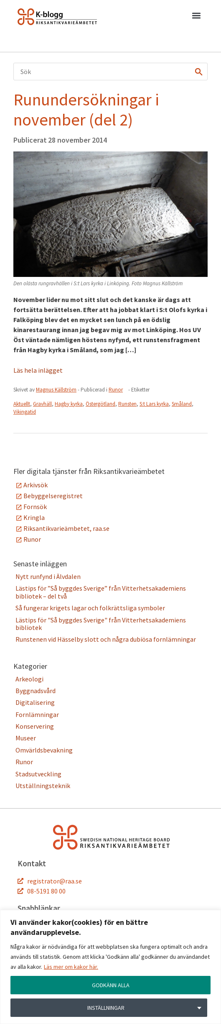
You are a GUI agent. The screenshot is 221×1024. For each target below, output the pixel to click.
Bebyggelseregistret (53, 496)
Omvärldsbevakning (44, 750)
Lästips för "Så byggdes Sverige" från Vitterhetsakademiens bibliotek (100, 624)
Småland (182, 403)
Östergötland (100, 403)
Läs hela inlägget (38, 370)
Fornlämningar (37, 714)
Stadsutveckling (38, 774)
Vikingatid (24, 411)
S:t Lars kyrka (154, 403)
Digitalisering (35, 702)
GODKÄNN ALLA (111, 985)
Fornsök (35, 506)
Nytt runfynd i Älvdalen (48, 576)
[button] (196, 17)
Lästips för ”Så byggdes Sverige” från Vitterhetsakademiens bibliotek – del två (100, 592)
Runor (116, 389)
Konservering (34, 726)
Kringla (34, 517)
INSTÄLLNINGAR (105, 1007)
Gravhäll (42, 403)
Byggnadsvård (35, 690)
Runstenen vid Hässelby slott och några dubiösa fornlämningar (105, 639)
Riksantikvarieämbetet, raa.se (66, 528)
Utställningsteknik (42, 785)
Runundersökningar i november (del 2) (86, 109)
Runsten (127, 403)
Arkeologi (29, 679)
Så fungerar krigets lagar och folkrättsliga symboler (90, 608)
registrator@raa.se (54, 881)
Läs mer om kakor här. (71, 966)
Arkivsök (35, 485)
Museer (25, 738)
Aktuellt (21, 403)
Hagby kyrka (69, 403)
